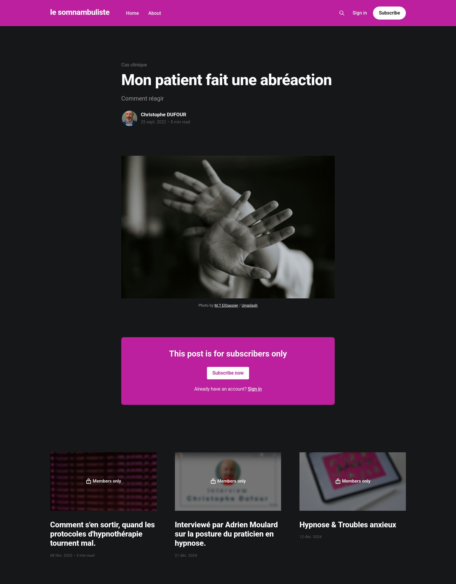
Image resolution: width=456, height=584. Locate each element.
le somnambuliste (79, 12)
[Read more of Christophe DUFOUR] (129, 118)
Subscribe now (228, 373)
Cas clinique (134, 65)
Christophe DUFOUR (163, 114)
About (154, 13)
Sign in (360, 13)
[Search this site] (342, 13)
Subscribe (389, 13)
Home (132, 13)
